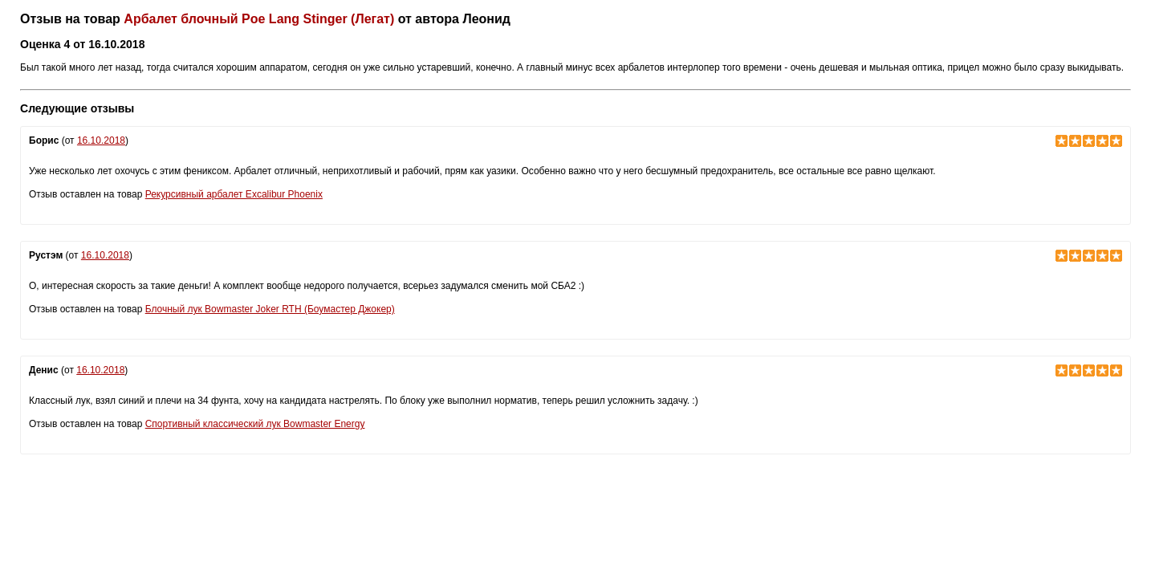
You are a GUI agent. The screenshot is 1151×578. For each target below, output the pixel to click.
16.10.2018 (101, 140)
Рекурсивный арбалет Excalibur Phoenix (234, 194)
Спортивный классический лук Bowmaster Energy (255, 423)
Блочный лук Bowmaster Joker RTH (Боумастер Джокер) (270, 309)
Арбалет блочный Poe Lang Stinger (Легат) (259, 19)
